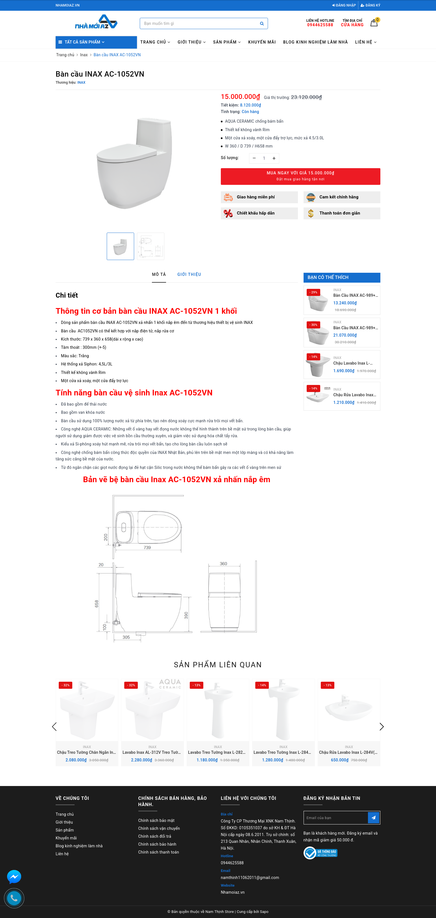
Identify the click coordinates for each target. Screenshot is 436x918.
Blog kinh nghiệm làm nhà (315, 42)
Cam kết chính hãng (339, 197)
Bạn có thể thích (328, 277)
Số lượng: (230, 157)
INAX (337, 290)
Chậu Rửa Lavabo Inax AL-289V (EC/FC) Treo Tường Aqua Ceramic (353, 395)
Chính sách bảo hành (157, 844)
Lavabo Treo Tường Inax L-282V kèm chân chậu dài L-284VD (242, 752)
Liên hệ (366, 42)
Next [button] (382, 726)
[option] (135, 160)
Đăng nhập (344, 5)
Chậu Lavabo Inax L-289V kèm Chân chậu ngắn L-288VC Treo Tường (352, 363)
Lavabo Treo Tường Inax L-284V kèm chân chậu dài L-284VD (308, 752)
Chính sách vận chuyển (159, 828)
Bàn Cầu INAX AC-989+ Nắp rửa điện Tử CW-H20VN (354, 328)
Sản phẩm (227, 42)
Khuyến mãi (262, 42)
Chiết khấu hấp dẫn (256, 213)
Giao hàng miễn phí (256, 197)
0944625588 (232, 863)
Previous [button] (54, 726)
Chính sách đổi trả (154, 836)
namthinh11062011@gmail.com (250, 877)
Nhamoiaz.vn (233, 892)
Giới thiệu (192, 42)
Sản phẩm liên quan (218, 665)
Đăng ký (370, 5)
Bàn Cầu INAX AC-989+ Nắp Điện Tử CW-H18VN (355, 295)
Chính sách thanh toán (158, 852)
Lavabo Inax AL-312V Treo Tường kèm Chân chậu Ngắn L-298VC (180, 752)
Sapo (264, 912)
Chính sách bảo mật (156, 820)
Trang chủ (155, 42)
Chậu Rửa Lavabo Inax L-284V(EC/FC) (353, 752)
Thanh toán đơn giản (340, 213)
